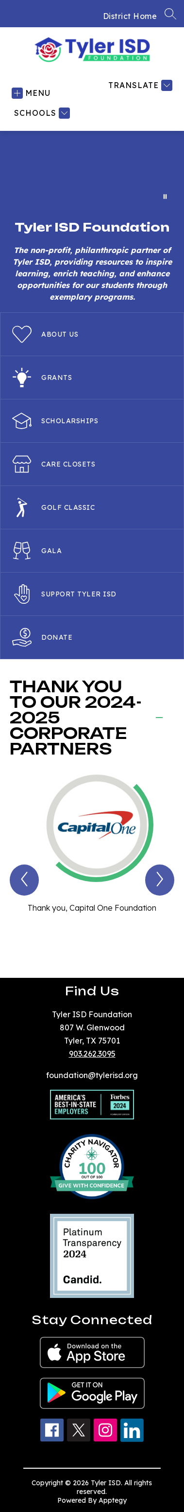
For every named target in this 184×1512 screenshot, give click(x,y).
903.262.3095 (92, 1054)
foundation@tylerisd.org (92, 1075)
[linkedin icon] (132, 1439)
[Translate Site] (139, 85)
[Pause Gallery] (165, 196)
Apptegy (113, 1500)
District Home (130, 16)
